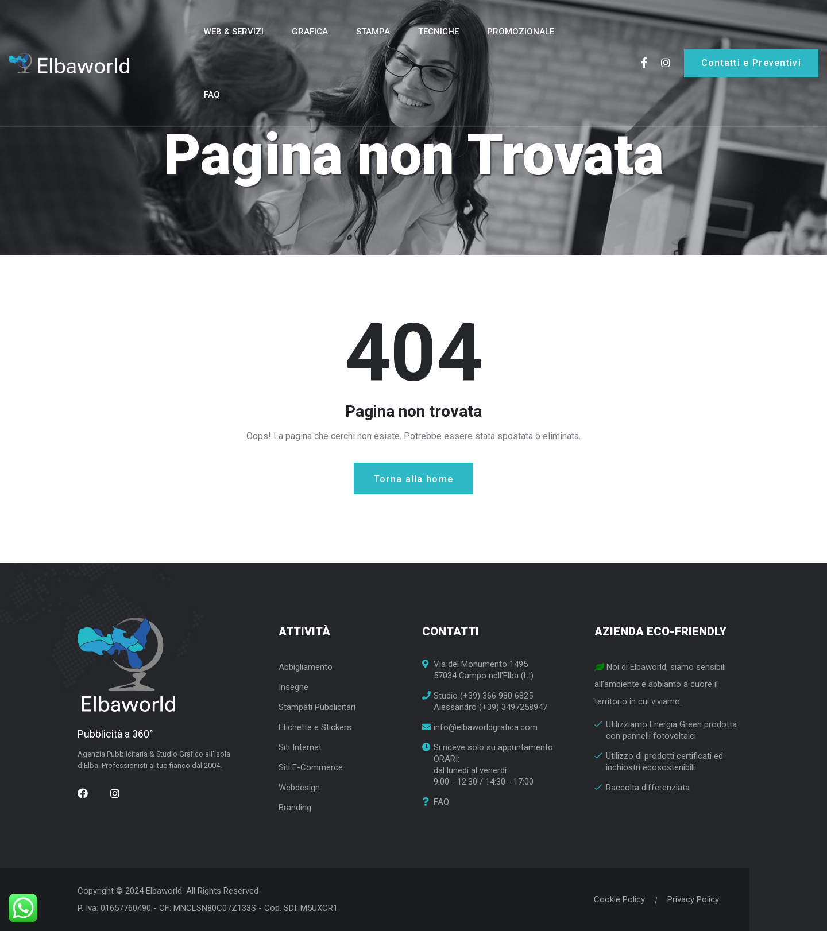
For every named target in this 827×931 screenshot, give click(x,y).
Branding (295, 807)
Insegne (293, 687)
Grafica (310, 31)
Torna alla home (414, 479)
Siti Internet (300, 747)
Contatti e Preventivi (751, 62)
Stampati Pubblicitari (317, 707)
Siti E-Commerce (311, 767)
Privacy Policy (689, 899)
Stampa (373, 31)
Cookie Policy (615, 899)
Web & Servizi (234, 31)
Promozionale (520, 31)
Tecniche (438, 31)
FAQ (212, 95)
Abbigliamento (306, 667)
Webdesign (299, 787)
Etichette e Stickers (315, 727)
